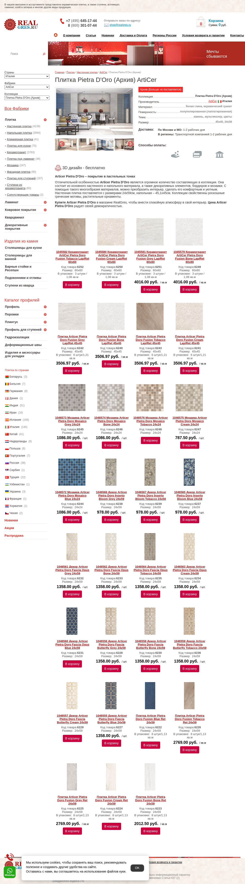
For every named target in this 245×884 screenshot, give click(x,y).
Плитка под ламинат (21, 158)
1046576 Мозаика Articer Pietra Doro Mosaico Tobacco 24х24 (150, 421)
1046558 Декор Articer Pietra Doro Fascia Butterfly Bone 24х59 (150, 644)
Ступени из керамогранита (15, 186)
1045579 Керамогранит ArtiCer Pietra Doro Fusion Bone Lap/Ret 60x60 (189, 257)
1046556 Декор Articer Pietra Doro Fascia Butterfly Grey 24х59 (111, 644)
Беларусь (15, 376)
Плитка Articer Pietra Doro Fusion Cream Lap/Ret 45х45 (189, 340)
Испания (15, 419)
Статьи (91, 35)
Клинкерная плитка (20, 139)
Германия (15, 391)
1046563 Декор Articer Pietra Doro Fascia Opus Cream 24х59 (190, 570)
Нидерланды (18, 441)
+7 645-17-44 (81, 21)
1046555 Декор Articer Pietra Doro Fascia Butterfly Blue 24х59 (111, 719)
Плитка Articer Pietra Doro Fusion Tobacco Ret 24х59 (190, 719)
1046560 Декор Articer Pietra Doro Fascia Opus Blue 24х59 (72, 644)
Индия (13, 405)
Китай (13, 434)
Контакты (237, 35)
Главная (59, 72)
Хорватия (15, 506)
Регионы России (164, 35)
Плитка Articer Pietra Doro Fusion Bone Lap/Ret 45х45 (111, 340)
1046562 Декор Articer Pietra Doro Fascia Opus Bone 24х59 (111, 570)
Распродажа (14, 535)
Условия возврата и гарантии (203, 35)
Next (129, 143)
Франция (15, 498)
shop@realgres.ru (117, 25)
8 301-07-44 (82, 25)
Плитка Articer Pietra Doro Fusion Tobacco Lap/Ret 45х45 (151, 340)
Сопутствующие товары (23, 194)
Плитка (70, 72)
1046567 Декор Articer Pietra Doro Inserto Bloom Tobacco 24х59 (150, 495)
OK (137, 868)
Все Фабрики (16, 108)
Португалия (17, 455)
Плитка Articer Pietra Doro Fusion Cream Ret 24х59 (111, 800)
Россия (14, 462)
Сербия (14, 470)
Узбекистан (17, 484)
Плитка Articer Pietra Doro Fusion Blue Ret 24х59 (151, 719)
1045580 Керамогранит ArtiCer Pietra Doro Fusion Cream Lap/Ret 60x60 (111, 257)
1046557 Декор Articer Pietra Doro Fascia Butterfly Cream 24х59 (72, 719)
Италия (14, 427)
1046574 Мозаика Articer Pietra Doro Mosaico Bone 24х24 (111, 421)
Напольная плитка (19, 132)
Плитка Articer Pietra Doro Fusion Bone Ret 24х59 (150, 800)
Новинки (108, 35)
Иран (12, 412)
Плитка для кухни (19, 145)
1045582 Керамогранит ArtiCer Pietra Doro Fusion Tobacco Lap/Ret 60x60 (72, 257)
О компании (71, 35)
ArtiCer (103, 72)
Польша (14, 448)
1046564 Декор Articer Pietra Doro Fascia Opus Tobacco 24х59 (151, 570)
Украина (15, 491)
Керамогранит (16, 152)
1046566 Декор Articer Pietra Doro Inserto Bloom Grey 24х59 (111, 495)
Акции (9, 528)
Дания (13, 398)
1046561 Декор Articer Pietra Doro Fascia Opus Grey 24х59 (72, 570)
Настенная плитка (30, 60)
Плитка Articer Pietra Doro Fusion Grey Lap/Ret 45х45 (72, 340)
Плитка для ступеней (21, 178)
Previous (60, 143)
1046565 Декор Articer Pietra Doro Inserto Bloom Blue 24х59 (189, 495)
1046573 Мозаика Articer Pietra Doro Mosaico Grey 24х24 (72, 421)
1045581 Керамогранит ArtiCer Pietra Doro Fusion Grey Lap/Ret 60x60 (150, 257)
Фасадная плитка (19, 171)
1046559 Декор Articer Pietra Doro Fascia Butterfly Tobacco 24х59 (189, 644)
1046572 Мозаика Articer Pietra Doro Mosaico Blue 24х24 (72, 495)
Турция (14, 477)
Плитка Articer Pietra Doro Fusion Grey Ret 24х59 (72, 800)
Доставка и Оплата (133, 35)
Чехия (13, 513)
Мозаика (13, 165)
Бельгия (14, 383)
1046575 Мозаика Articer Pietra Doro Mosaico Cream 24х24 (190, 421)
